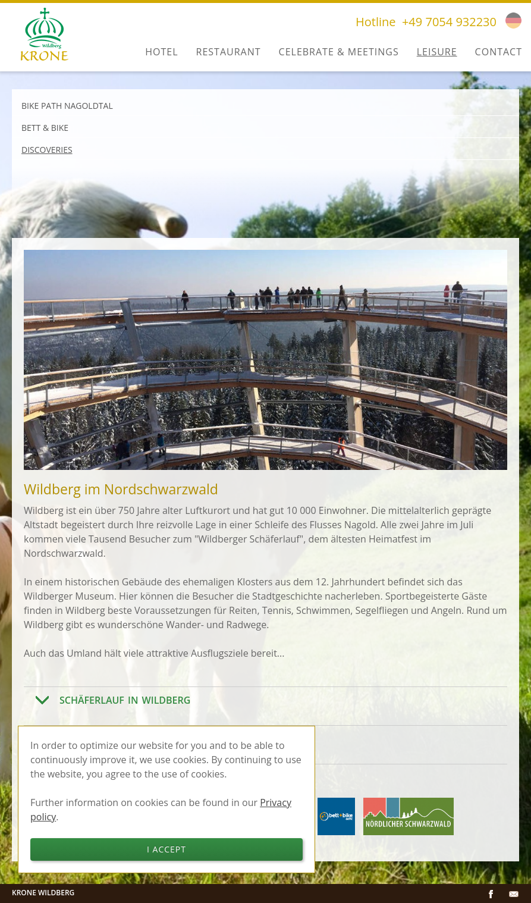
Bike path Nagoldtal (67, 105)
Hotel (161, 51)
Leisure (437, 51)
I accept (166, 849)
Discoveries (47, 149)
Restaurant (228, 51)
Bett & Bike (44, 127)
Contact (498, 51)
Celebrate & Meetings (339, 51)
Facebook (491, 894)
